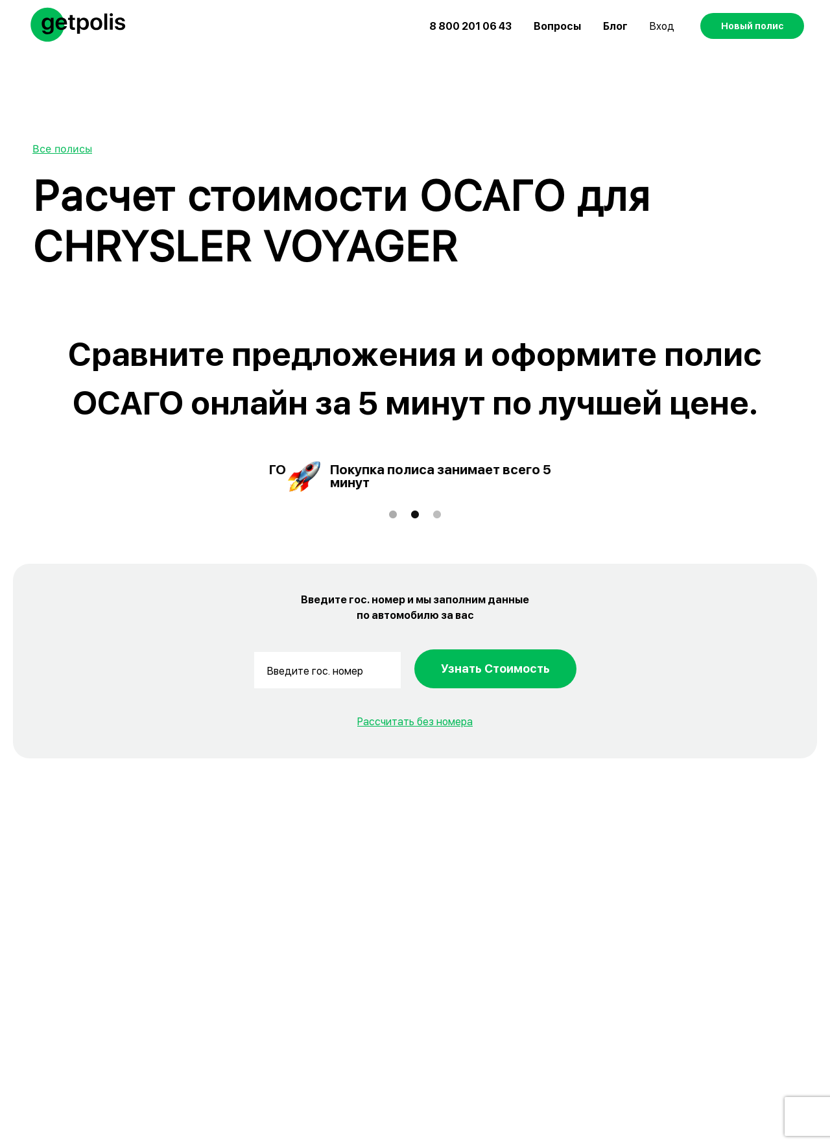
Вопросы (557, 26)
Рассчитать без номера (415, 722)
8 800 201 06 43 (470, 26)
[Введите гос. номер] (327, 670)
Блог (615, 26)
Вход (662, 26)
